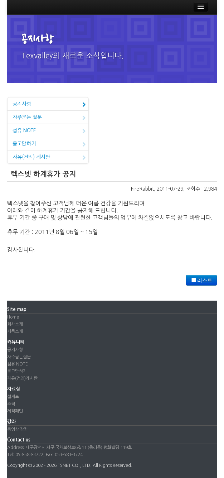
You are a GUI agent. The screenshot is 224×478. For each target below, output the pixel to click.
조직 (11, 404)
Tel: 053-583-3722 (25, 455)
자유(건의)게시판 (22, 378)
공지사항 (49, 104)
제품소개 (15, 331)
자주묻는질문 (19, 357)
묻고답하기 (49, 144)
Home (13, 317)
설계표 (13, 397)
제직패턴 (15, 411)
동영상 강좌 (17, 429)
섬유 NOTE (49, 131)
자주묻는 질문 (49, 117)
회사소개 (15, 324)
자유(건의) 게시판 (49, 157)
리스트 (201, 280)
